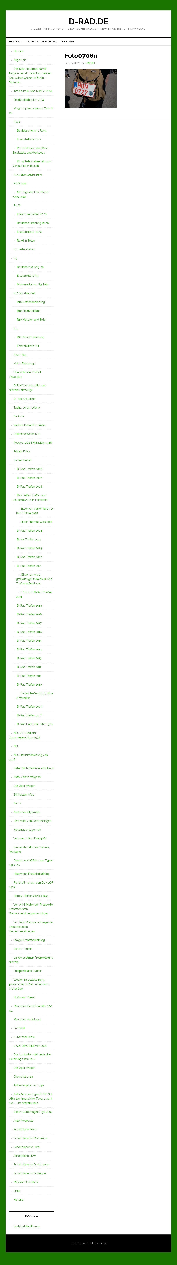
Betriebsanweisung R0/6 (33, 225)
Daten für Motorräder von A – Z (33, 770)
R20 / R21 (19, 356)
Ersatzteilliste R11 (28, 348)
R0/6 (17, 207)
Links (16, 1193)
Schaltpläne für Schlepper (29, 1175)
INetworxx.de (99, 1245)
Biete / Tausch (22, 951)
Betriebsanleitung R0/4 (32, 132)
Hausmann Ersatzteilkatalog (31, 875)
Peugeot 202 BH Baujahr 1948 (32, 444)
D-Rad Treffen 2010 (29, 686)
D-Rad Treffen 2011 (29, 677)
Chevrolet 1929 (23, 1078)
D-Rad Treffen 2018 (29, 616)
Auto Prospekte (23, 1122)
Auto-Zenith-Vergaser (27, 779)
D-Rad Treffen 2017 (29, 625)
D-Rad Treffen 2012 (29, 669)
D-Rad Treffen (22, 462)
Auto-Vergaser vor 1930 (28, 1087)
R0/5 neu (19, 185)
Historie (18, 53)
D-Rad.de (88, 21)
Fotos (17, 805)
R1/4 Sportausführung (27, 176)
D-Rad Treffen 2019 (29, 607)
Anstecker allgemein (26, 814)
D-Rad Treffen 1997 (29, 717)
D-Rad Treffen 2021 (29, 567)
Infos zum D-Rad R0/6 (32, 216)
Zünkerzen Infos (23, 796)
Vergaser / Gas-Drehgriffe (29, 840)
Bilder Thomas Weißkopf (36, 524)
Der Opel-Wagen (24, 788)
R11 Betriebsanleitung (30, 339)
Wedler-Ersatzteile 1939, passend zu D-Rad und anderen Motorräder (29, 986)
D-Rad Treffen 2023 (29, 550)
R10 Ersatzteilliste (28, 313)
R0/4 (16, 124)
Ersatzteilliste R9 (27, 277)
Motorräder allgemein (27, 831)
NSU (16, 748)
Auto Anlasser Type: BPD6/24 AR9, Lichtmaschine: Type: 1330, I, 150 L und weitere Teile (30, 1101)
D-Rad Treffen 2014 (29, 651)
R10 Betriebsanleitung (31, 304)
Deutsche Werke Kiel (26, 436)
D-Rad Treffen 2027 (29, 480)
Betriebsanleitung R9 (30, 269)
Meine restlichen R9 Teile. (33, 286)
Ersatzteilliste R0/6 (29, 234)
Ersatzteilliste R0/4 (29, 141)
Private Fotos (21, 453)
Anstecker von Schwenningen (32, 823)
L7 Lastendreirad (24, 251)
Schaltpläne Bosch (25, 1131)
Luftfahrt (19, 1030)
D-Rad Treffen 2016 (29, 634)
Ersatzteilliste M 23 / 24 (28, 101)
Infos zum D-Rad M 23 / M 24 (32, 93)
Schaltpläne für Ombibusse (30, 1166)
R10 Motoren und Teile (31, 321)
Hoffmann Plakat (24, 999)
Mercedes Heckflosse (27, 1021)
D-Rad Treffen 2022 (29, 559)
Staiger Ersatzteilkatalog (29, 942)
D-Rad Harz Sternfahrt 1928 (35, 726)
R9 (15, 260)
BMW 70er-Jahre (24, 1039)
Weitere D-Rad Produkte (29, 427)
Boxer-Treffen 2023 (29, 541)
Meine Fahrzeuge (24, 365)
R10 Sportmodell (24, 295)
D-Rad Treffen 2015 (29, 642)
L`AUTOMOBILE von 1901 (30, 1047)
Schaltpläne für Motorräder (30, 1140)
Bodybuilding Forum (26, 1228)
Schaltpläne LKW (24, 1157)
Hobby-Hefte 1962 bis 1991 (31, 898)
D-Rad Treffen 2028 (29, 471)
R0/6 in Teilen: (26, 242)
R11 (15, 330)
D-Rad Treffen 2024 (29, 532)
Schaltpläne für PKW (26, 1149)
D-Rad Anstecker (24, 400)
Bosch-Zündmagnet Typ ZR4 (32, 1114)
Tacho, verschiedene (26, 409)
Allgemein (19, 62)
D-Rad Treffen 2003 (29, 708)
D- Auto (18, 418)
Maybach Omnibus (25, 1184)
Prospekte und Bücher (27, 973)
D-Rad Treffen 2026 (29, 488)
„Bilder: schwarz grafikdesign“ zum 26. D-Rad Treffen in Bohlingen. (34, 581)
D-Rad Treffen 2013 (29, 660)
